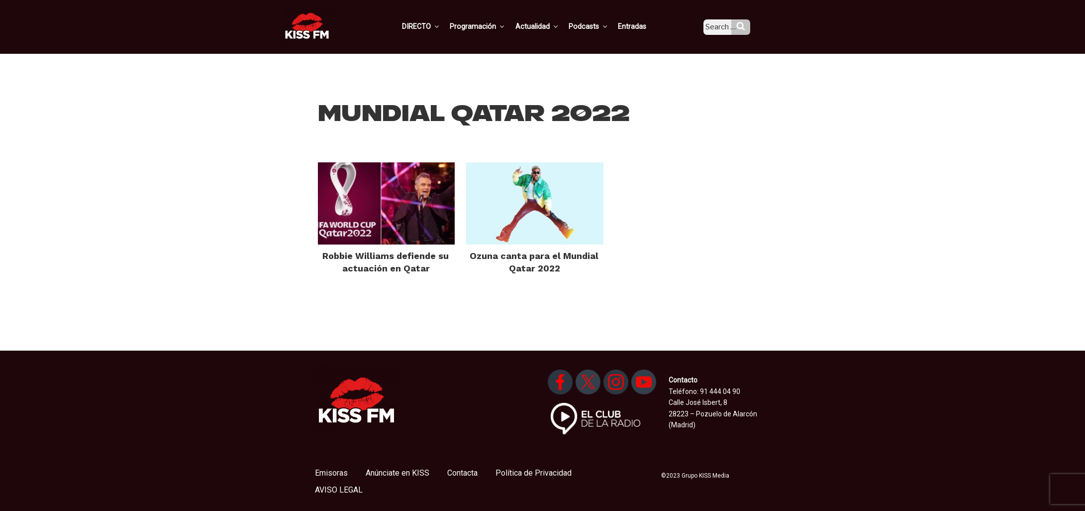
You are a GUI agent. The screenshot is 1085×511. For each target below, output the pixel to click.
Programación (491, 26)
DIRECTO (436, 26)
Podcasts (599, 26)
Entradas (641, 26)
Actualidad (549, 26)
